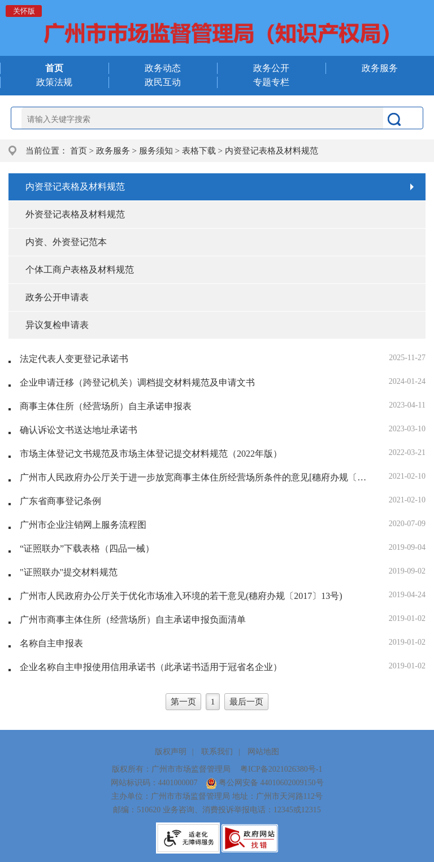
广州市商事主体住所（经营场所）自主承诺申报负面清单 (133, 619)
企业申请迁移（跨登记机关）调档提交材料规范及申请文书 (137, 382)
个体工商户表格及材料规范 (79, 269)
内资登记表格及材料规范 (271, 150)
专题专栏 (271, 82)
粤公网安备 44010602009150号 (265, 782)
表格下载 (199, 150)
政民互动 (163, 82)
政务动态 (163, 68)
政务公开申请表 (57, 297)
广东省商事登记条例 (60, 501)
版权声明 (170, 751)
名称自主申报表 (51, 643)
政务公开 (271, 68)
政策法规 (54, 82)
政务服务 (380, 68)
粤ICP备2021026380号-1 (281, 769)
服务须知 (156, 150)
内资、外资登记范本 (66, 242)
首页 (78, 150)
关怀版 (24, 11)
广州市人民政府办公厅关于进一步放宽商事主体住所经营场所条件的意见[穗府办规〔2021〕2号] (194, 477)
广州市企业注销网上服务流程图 (83, 525)
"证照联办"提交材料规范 (69, 572)
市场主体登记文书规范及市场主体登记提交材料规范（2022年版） (151, 453)
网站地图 (263, 751)
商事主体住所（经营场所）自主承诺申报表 (106, 406)
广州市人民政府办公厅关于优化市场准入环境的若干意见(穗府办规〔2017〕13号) (181, 596)
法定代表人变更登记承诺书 (74, 359)
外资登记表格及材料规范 (75, 214)
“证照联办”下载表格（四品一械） (87, 548)
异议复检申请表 (57, 325)
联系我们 (217, 751)
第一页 (183, 701)
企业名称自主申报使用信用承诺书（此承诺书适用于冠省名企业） (151, 667)
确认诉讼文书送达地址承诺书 (78, 430)
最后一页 (246, 701)
